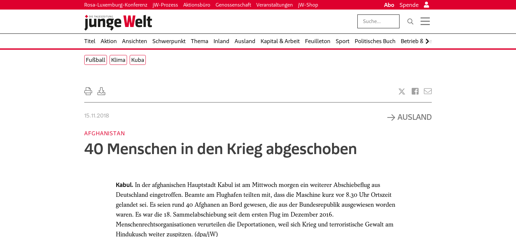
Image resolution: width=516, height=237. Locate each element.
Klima (118, 60)
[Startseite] (118, 23)
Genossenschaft (233, 5)
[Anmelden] (426, 5)
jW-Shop (308, 5)
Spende (409, 5)
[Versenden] (428, 91)
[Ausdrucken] (88, 91)
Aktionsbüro (196, 5)
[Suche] (410, 21)
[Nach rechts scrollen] (427, 41)
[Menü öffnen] (425, 21)
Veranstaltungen (274, 5)
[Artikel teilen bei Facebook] (415, 91)
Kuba (137, 60)
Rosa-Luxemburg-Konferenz (115, 5)
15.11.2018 (96, 115)
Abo (389, 5)
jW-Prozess (165, 5)
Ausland (415, 117)
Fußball (95, 60)
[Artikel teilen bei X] (401, 91)
